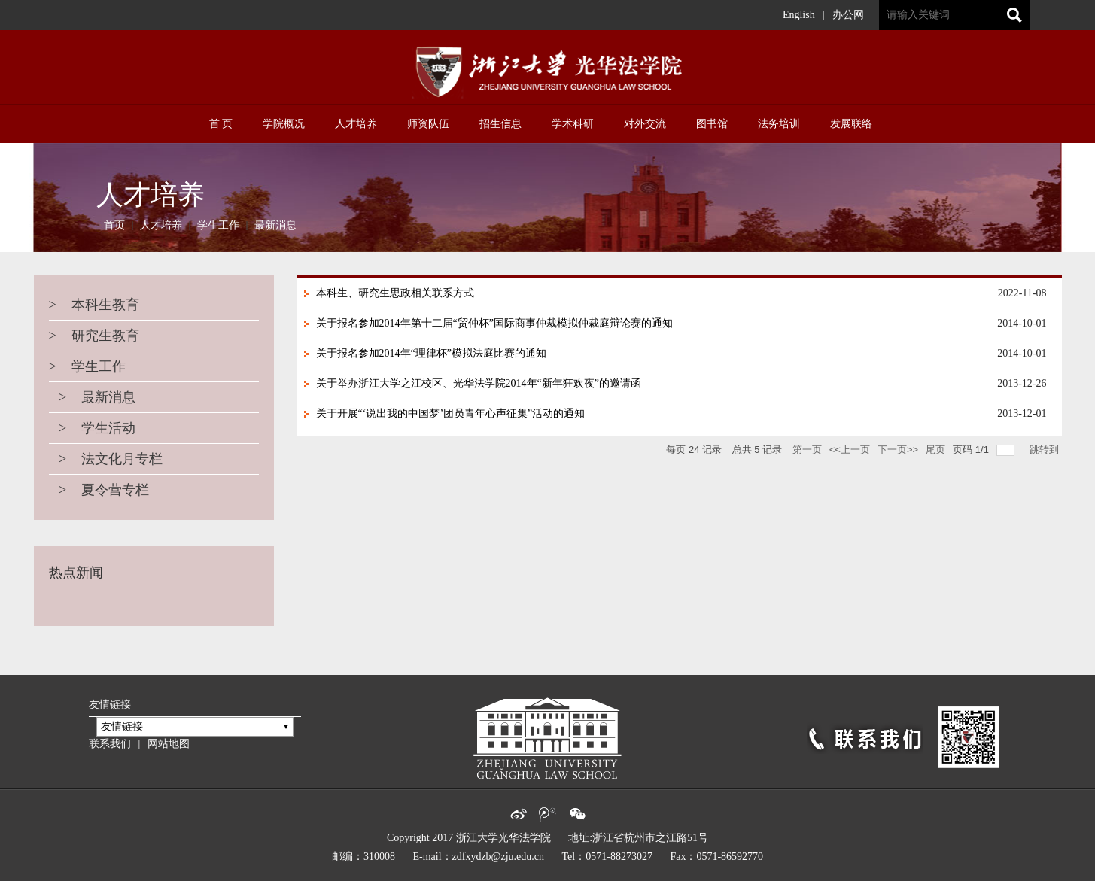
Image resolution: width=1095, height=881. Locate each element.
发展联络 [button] (851, 123)
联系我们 (110, 743)
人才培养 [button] (356, 123)
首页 (114, 225)
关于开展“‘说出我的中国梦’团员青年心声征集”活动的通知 (451, 413)
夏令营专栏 (99, 489)
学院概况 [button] (284, 123)
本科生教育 (94, 304)
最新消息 (275, 225)
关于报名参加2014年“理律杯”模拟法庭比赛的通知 (431, 353)
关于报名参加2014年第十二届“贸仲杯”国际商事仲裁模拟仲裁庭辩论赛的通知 (494, 323)
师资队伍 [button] (428, 123)
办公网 (848, 14)
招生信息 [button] (500, 123)
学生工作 (218, 225)
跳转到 (1046, 449)
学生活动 (92, 428)
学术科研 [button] (573, 123)
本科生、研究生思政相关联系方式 (395, 293)
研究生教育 (94, 335)
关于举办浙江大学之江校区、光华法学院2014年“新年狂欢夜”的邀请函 (478, 383)
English (799, 14)
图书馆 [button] (712, 123)
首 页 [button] (221, 123)
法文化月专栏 (106, 458)
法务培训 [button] (779, 123)
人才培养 (161, 225)
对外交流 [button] (645, 123)
